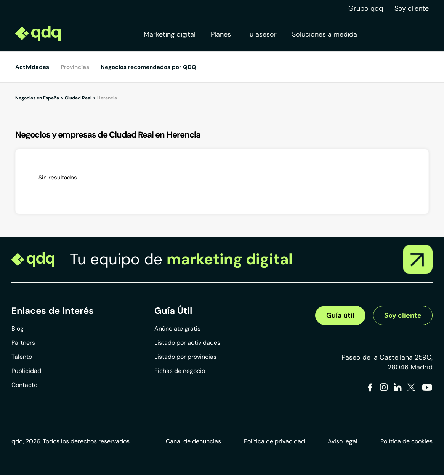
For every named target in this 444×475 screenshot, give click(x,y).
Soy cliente (411, 8)
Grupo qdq (365, 8)
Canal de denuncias (193, 441)
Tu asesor (261, 34)
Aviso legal (342, 441)
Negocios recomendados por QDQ (148, 67)
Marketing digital (170, 34)
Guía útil (340, 315)
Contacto (24, 385)
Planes (221, 34)
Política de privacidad (274, 441)
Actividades (32, 67)
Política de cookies (406, 441)
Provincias (75, 67)
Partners (23, 343)
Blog (17, 329)
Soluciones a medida (324, 34)
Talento (21, 357)
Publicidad (26, 371)
